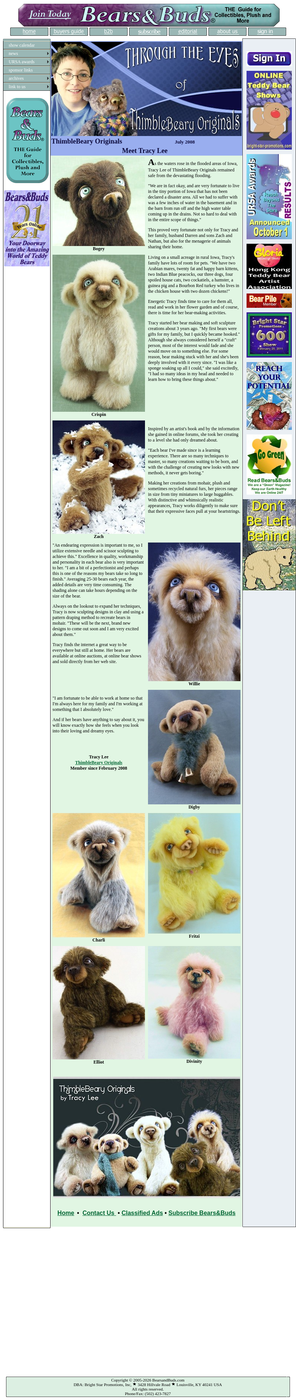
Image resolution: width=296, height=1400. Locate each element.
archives (16, 78)
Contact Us (99, 1213)
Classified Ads (142, 1213)
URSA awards (21, 61)
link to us (17, 86)
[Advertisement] (77, 1300)
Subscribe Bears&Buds (202, 1213)
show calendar (22, 45)
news (13, 53)
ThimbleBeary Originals (98, 762)
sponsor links (21, 70)
